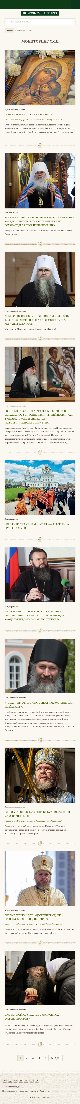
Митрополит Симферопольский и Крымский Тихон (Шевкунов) (33, 119)
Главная (9, 30)
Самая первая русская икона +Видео (29, 114)
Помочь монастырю (40, 13)
